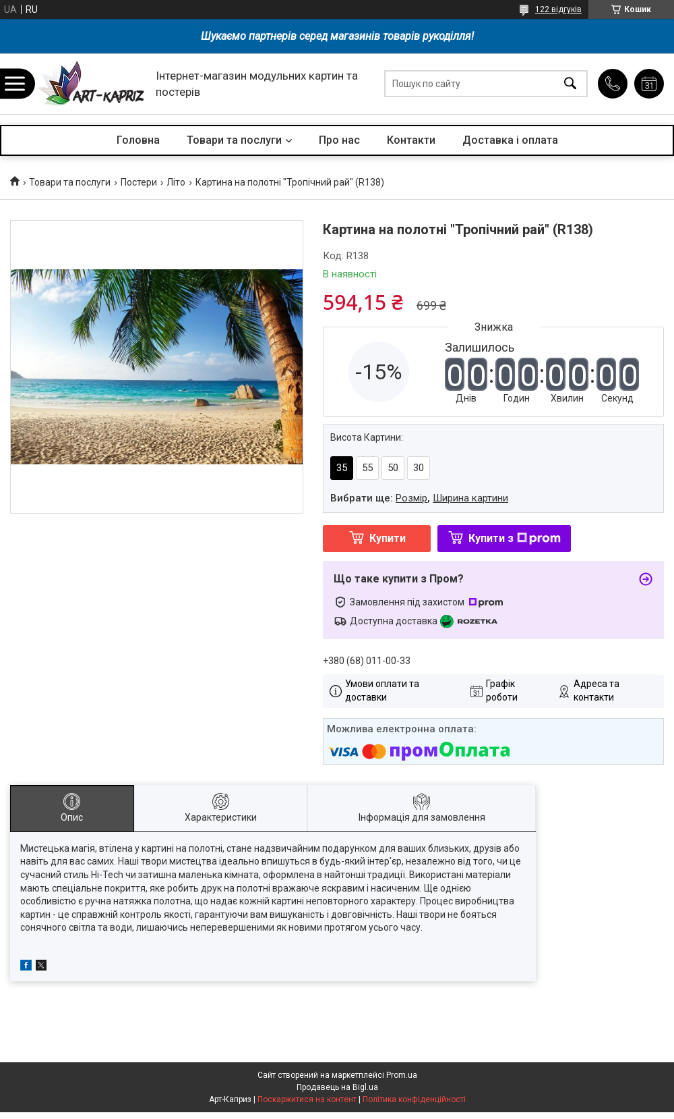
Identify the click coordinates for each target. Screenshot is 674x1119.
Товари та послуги (234, 140)
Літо (175, 182)
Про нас (339, 140)
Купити (387, 538)
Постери (139, 182)
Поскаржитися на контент (307, 1099)
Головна (138, 140)
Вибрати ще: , (419, 498)
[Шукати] (570, 84)
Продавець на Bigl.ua (337, 1087)
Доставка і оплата (510, 140)
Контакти (411, 140)
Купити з (514, 538)
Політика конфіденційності (414, 1099)
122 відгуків (558, 9)
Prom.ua (401, 1075)
